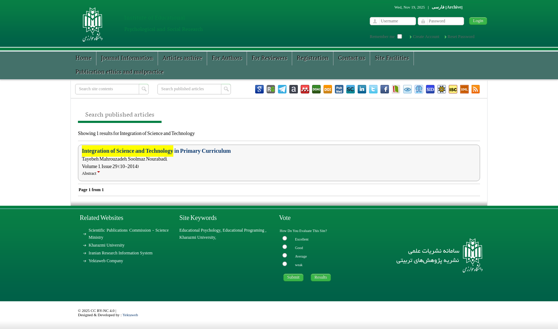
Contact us (351, 58)
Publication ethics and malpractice (119, 72)
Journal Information (127, 58)
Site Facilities (392, 58)
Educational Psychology (200, 230)
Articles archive (182, 58)
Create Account (426, 36)
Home (83, 58)
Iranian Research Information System (121, 252)
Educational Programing (244, 230)
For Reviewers (269, 58)
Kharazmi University (107, 245)
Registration (312, 58)
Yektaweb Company (106, 260)
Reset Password (461, 36)
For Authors (227, 58)
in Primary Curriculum (156, 151)
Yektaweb (130, 315)
